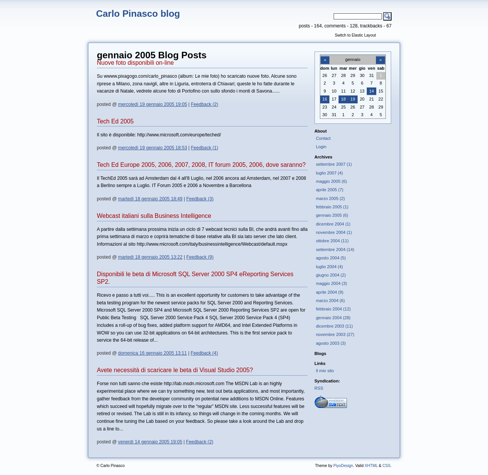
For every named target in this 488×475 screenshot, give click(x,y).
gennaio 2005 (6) (332, 215)
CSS (386, 466)
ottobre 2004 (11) (332, 240)
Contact (323, 138)
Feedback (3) (200, 199)
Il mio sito (325, 370)
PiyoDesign (343, 466)
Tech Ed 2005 (115, 121)
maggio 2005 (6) (331, 181)
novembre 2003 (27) (335, 334)
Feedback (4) (204, 353)
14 (371, 91)
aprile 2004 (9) (330, 292)
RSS (319, 388)
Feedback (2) (204, 104)
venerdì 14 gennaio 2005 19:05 (150, 442)
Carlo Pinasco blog (138, 13)
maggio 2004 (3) (331, 283)
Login (321, 146)
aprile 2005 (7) (330, 189)
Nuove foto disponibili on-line (135, 62)
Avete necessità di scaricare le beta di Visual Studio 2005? (175, 370)
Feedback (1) (204, 147)
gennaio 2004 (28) (333, 317)
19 (352, 99)
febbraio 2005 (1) (332, 207)
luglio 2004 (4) (329, 266)
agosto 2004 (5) (331, 258)
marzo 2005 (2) (330, 198)
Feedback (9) (200, 257)
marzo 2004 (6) (330, 300)
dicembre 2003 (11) (334, 326)
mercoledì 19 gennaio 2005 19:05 (152, 104)
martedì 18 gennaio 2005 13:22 (150, 257)
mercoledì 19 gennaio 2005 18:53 (152, 147)
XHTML (370, 466)
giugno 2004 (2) (331, 275)
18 (343, 99)
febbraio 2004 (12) (333, 309)
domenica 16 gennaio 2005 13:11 (152, 353)
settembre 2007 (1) (334, 164)
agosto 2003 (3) (331, 343)
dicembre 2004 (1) (333, 224)
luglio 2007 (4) (329, 173)
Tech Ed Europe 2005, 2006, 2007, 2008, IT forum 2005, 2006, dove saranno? (201, 165)
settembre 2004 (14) (335, 249)
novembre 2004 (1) (334, 232)
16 (325, 99)
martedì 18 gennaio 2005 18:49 (150, 199)
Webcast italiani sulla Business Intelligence (154, 216)
